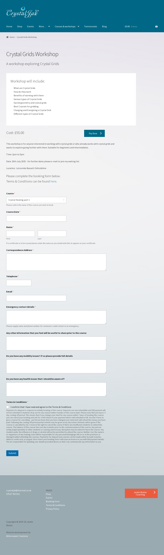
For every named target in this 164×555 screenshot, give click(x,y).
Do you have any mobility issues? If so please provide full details (39, 356)
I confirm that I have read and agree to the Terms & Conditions (41, 407)
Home (9, 26)
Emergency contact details (21, 307)
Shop (19, 26)
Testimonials (90, 26)
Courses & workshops (65, 26)
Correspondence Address (20, 250)
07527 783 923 (13, 494)
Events (30, 26)
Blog (104, 26)
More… (42, 26)
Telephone (12, 276)
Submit (12, 453)
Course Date (13, 212)
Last (39, 238)
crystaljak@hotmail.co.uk (18, 490)
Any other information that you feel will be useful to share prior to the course (46, 333)
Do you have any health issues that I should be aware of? (35, 379)
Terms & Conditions (55, 505)
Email (10, 291)
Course (10, 193)
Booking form (53, 501)
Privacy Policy (52, 508)
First (8, 238)
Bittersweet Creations (17, 536)
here (53, 181)
